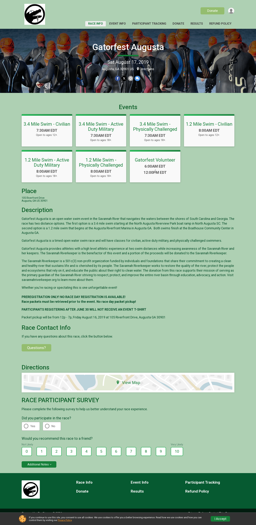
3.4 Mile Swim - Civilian (47, 129)
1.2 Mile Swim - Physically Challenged (101, 167)
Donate (212, 11)
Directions (147, 69)
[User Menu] (231, 10)
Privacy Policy (65, 520)
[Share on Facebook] (117, 78)
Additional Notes (38, 469)
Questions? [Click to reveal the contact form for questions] (36, 353)
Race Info (95, 23)
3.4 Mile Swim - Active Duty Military (101, 131)
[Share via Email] (130, 78)
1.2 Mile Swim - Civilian (209, 129)
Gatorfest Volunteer (155, 165)
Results (197, 23)
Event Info (117, 23)
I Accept (220, 519)
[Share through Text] (137, 78)
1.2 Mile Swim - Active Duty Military (47, 167)
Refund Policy (220, 23)
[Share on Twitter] (124, 78)
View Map (128, 387)
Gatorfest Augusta (128, 47)
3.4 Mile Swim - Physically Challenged (155, 131)
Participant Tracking (149, 23)
